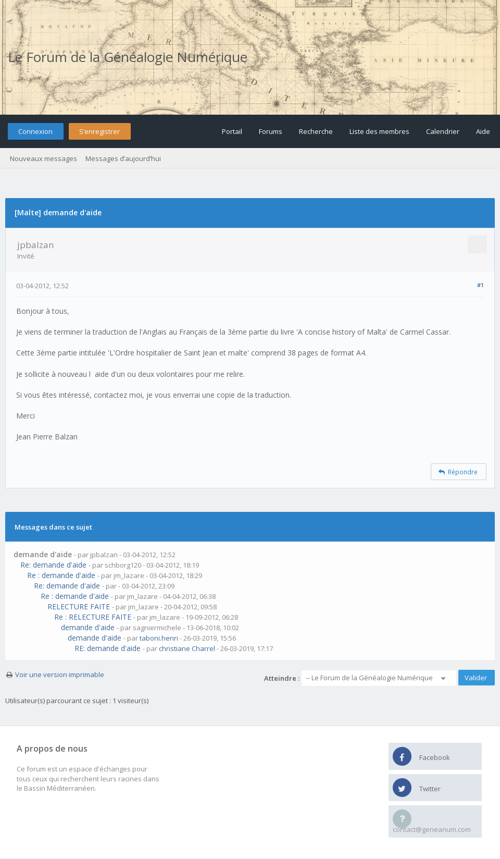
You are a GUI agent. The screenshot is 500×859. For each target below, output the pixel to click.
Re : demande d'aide (61, 575)
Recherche (316, 131)
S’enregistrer (99, 131)
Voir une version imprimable (59, 674)
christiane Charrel (187, 648)
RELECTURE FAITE (78, 606)
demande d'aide (88, 627)
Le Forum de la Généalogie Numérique (127, 56)
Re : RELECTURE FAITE (92, 617)
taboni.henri (159, 638)
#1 (480, 285)
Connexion (35, 131)
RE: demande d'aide (107, 648)
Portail (232, 131)
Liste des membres (379, 131)
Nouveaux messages (43, 158)
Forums (270, 131)
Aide (483, 131)
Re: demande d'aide (53, 565)
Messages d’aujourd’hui (123, 158)
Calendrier (442, 131)
